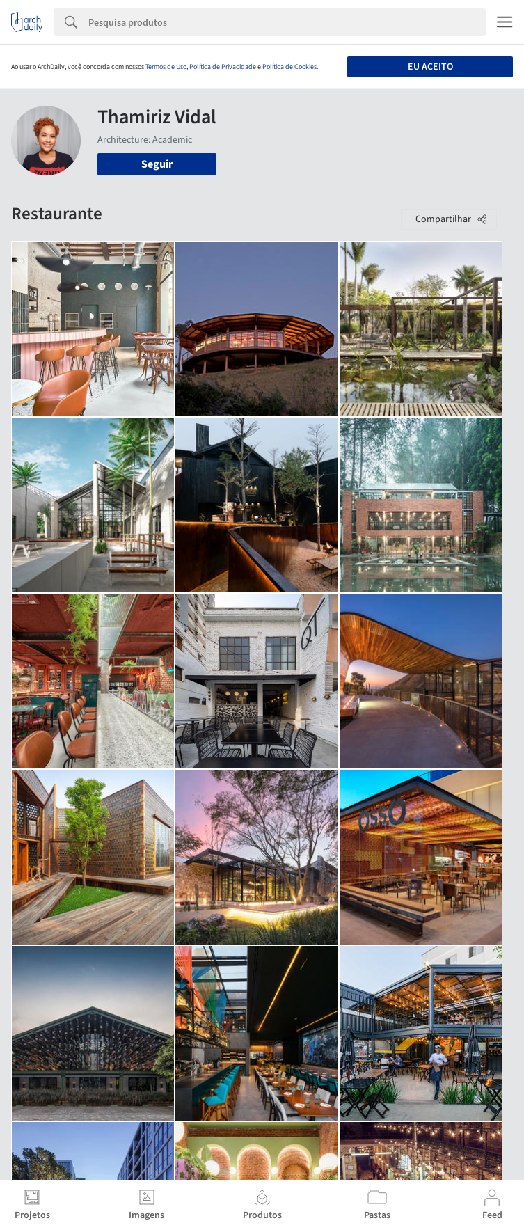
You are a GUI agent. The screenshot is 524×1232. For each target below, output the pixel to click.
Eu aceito (430, 67)
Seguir (157, 164)
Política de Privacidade (222, 67)
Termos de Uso (165, 67)
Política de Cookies (289, 67)
